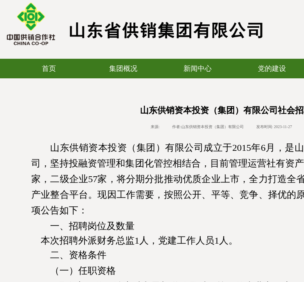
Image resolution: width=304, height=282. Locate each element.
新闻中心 (197, 68)
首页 (49, 68)
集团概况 (123, 68)
